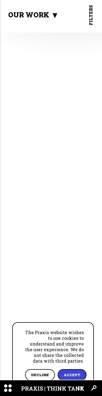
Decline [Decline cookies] (40, 374)
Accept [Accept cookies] (72, 374)
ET (80, 388)
